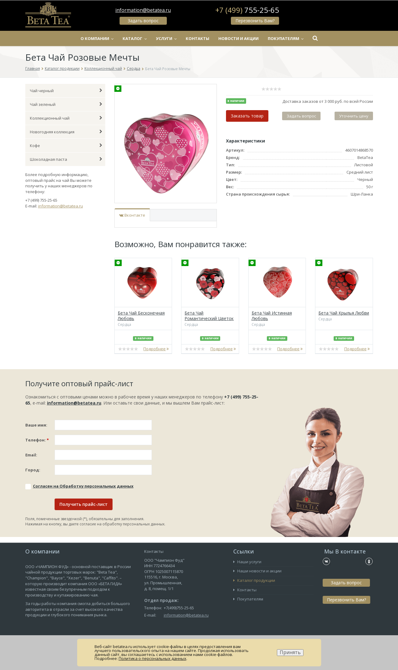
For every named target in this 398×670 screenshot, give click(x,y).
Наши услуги (247, 561)
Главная (32, 68)
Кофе (66, 145)
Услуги (166, 38)
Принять (290, 652)
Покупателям (285, 38)
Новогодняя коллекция (66, 132)
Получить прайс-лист (83, 504)
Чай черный (66, 90)
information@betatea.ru (143, 10)
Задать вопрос (143, 20)
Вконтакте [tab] (132, 215)
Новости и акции (238, 38)
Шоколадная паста (66, 159)
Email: (31, 455)
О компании (97, 38)
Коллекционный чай (103, 68)
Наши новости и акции (257, 571)
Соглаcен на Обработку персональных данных (83, 486)
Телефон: (37, 440)
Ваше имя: (36, 425)
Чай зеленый (66, 104)
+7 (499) (247, 10)
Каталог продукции (62, 68)
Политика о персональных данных (152, 658)
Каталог (135, 38)
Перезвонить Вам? (254, 20)
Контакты (197, 38)
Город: (32, 470)
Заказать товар (247, 116)
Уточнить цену (353, 116)
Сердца (133, 68)
